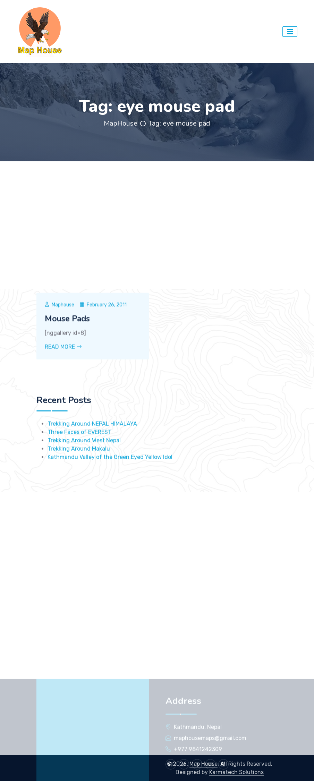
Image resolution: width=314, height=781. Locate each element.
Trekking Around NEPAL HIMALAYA (92, 458)
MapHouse (120, 123)
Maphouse (63, 340)
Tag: (179, 123)
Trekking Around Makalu (79, 482)
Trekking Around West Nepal (84, 474)
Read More (63, 382)
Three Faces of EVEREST (79, 466)
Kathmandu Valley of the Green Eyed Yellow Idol (110, 491)
